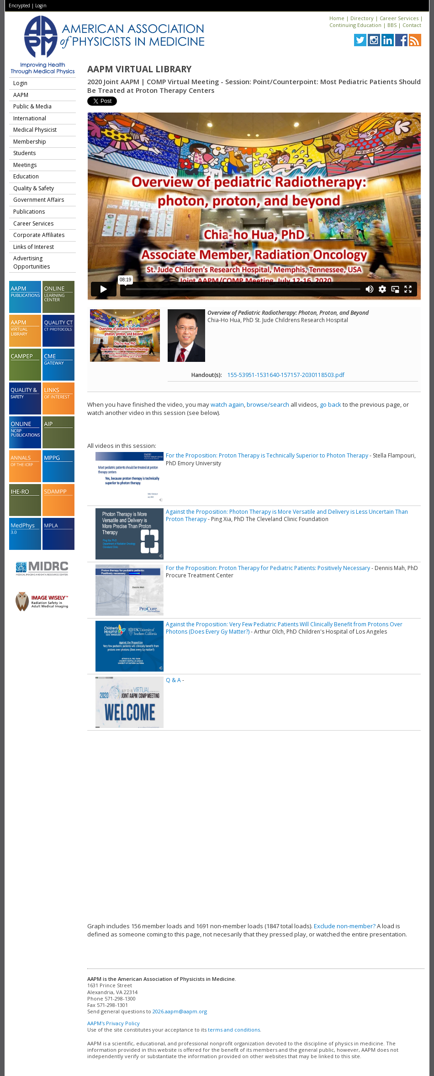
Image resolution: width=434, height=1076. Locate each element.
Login (41, 5)
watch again (227, 404)
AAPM (20, 95)
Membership (29, 141)
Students (24, 153)
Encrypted (19, 5)
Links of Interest (33, 247)
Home (336, 18)
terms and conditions (234, 1029)
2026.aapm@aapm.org (180, 1011)
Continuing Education (355, 25)
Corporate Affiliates (38, 235)
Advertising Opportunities (31, 262)
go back (330, 404)
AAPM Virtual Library (139, 69)
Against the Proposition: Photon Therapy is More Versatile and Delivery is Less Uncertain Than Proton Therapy (287, 515)
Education (26, 176)
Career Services (399, 18)
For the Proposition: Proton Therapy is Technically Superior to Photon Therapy (267, 455)
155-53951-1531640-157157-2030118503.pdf (286, 375)
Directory (362, 18)
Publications (29, 211)
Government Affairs (38, 200)
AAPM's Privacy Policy (113, 1023)
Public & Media (32, 106)
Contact (411, 25)
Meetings (25, 165)
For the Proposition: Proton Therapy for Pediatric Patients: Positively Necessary (268, 568)
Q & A (173, 680)
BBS (392, 25)
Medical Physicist (35, 130)
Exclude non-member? (345, 926)
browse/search (268, 404)
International (29, 118)
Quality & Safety (33, 188)
